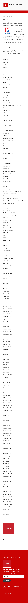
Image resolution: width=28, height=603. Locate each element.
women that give (7, 273)
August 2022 (6, 382)
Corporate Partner (7, 130)
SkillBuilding (6, 237)
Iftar (4, 184)
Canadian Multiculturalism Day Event (11, 105)
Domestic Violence (7, 140)
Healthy (5, 176)
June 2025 (5, 321)
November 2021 (7, 405)
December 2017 (7, 496)
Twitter (5, 64)
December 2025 (7, 308)
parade (4, 222)
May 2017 (5, 514)
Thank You (5, 253)
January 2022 (6, 400)
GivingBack (5, 166)
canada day (5, 102)
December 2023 (7, 346)
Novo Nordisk (6, 220)
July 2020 (5, 440)
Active (4, 74)
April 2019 (5, 466)
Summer (5, 245)
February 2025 (6, 329)
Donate (18, 53)
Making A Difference (8, 203)
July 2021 (5, 415)
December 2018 (7, 473)
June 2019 (5, 461)
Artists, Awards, (6, 84)
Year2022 (5, 291)
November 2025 (7, 311)
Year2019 (5, 283)
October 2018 (6, 479)
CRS (4, 135)
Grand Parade (6, 173)
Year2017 (5, 278)
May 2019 (5, 463)
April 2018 (5, 486)
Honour (5, 178)
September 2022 (7, 380)
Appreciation (6, 79)
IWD (4, 195)
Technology (6, 250)
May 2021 (5, 420)
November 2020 (7, 433)
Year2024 (5, 296)
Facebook (5, 59)
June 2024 (5, 339)
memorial (5, 205)
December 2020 (7, 430)
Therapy (5, 255)
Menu (14, 11)
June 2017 (5, 512)
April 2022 (5, 392)
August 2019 (6, 456)
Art (4, 82)
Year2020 (5, 286)
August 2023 (6, 357)
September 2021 (7, 410)
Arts (4, 87)
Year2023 (5, 293)
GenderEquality (6, 163)
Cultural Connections (8, 138)
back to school (6, 92)
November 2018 (7, 476)
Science (5, 232)
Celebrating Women (7, 107)
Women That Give (16, 4)
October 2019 (6, 451)
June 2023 (5, 362)
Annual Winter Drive (7, 77)
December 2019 (7, 445)
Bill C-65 (5, 95)
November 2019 (7, 448)
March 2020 (6, 443)
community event (7, 120)
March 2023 (6, 367)
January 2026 (6, 306)
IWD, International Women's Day (10, 198)
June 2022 (5, 387)
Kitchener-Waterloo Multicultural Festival (12, 200)
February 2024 (6, 344)
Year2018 (5, 281)
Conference (6, 128)
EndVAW (5, 148)
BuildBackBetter (7, 97)
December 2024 (7, 331)
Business (5, 100)
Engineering (6, 150)
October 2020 (6, 435)
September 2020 (7, 438)
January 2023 (6, 369)
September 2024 (7, 336)
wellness (5, 268)
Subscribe (6, 580)
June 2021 (5, 418)
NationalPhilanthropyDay (9, 215)
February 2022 (6, 397)
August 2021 (6, 412)
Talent (4, 248)
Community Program (8, 125)
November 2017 (7, 499)
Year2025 (5, 298)
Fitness (5, 158)
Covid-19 (5, 133)
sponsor (5, 243)
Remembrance (6, 227)
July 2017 (5, 509)
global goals (6, 168)
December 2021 (7, 402)
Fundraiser (5, 161)
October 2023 (6, 352)
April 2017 (5, 517)
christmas (5, 115)
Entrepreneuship (7, 153)
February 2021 (6, 428)
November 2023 (7, 349)
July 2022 (5, 385)
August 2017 (6, 506)
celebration (5, 110)
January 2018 (6, 494)
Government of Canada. (8, 171)
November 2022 (7, 374)
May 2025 (5, 324)
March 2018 (6, 489)
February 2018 (6, 491)
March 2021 (6, 425)
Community (5, 117)
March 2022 (6, 395)
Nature (4, 217)
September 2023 (7, 354)
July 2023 (5, 359)
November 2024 (7, 334)
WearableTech (6, 265)
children (5, 112)
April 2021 (5, 423)
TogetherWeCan (7, 258)
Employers (5, 143)
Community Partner (7, 123)
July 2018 (5, 484)
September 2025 (7, 316)
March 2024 (6, 341)
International (6, 189)
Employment (6, 145)
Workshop (5, 276)
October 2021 (6, 407)
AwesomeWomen (7, 90)
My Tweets (5, 539)
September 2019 (7, 453)
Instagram (5, 62)
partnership (5, 225)
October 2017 (6, 501)
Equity (4, 156)
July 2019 (5, 458)
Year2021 (5, 288)
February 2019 (6, 471)
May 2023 (5, 364)
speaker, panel (6, 240)
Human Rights (6, 181)
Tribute (5, 260)
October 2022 (6, 377)
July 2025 (5, 319)
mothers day (6, 208)
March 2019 (6, 468)
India (4, 186)
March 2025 (6, 326)
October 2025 (6, 313)
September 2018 (7, 481)
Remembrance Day (7, 230)
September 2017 (7, 504)
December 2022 (7, 372)
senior (4, 235)
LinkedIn (5, 67)
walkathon (5, 263)
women (5, 270)
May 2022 (5, 390)
